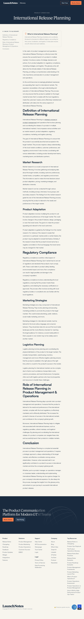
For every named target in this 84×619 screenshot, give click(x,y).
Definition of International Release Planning (10, 36)
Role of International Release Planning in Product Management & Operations (11, 44)
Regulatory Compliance (9, 39)
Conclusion (6, 49)
